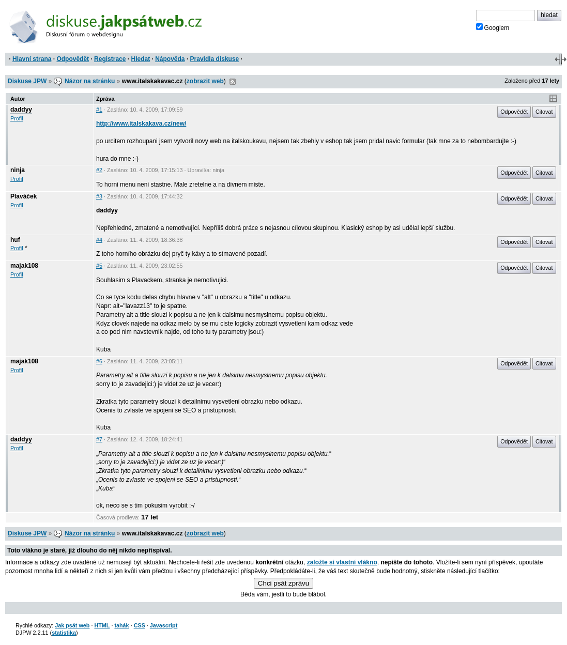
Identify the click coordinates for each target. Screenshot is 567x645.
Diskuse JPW (27, 81)
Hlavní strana (31, 59)
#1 (99, 109)
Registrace (110, 59)
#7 (99, 439)
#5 (99, 266)
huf (15, 239)
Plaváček (23, 196)
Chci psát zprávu (283, 583)
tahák (121, 625)
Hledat (140, 59)
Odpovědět (72, 59)
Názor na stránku (90, 81)
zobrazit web (205, 81)
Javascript (163, 625)
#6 (99, 361)
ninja (17, 170)
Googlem (493, 27)
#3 (99, 196)
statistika (64, 632)
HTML (102, 625)
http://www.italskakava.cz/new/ (141, 123)
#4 (99, 240)
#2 (99, 170)
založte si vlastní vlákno (342, 562)
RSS (232, 82)
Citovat (544, 112)
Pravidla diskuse (214, 59)
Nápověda (170, 59)
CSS (139, 625)
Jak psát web (72, 625)
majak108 (24, 265)
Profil (16, 118)
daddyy (21, 109)
